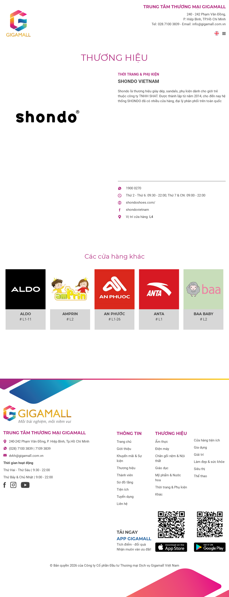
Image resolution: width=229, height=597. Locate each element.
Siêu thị (199, 469)
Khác (159, 494)
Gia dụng (200, 447)
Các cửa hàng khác (115, 256)
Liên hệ (122, 504)
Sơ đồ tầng (125, 482)
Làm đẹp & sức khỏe (209, 462)
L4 (151, 217)
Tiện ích (123, 489)
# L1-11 (25, 319)
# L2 (70, 319)
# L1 (159, 319)
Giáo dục (161, 468)
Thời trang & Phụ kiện (138, 74)
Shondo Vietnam (138, 81)
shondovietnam (137, 210)
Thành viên (125, 475)
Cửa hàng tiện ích (207, 440)
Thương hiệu (114, 57)
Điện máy (162, 449)
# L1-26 (114, 319)
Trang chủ (124, 442)
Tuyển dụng (125, 497)
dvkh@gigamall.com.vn (26, 456)
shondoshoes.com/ (140, 202)
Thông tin (129, 433)
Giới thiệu (124, 449)
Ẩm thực (161, 442)
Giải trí (199, 455)
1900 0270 (133, 188)
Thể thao (200, 476)
